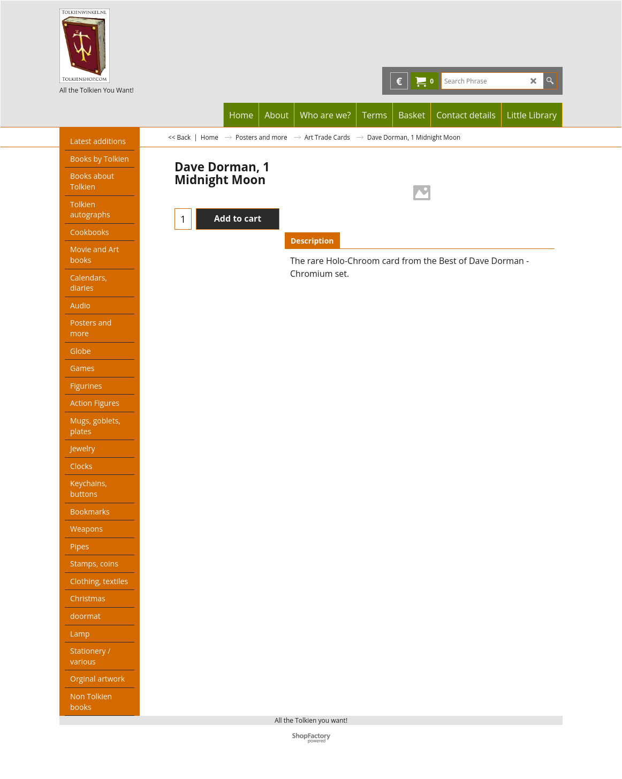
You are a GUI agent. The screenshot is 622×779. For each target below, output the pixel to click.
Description (312, 241)
